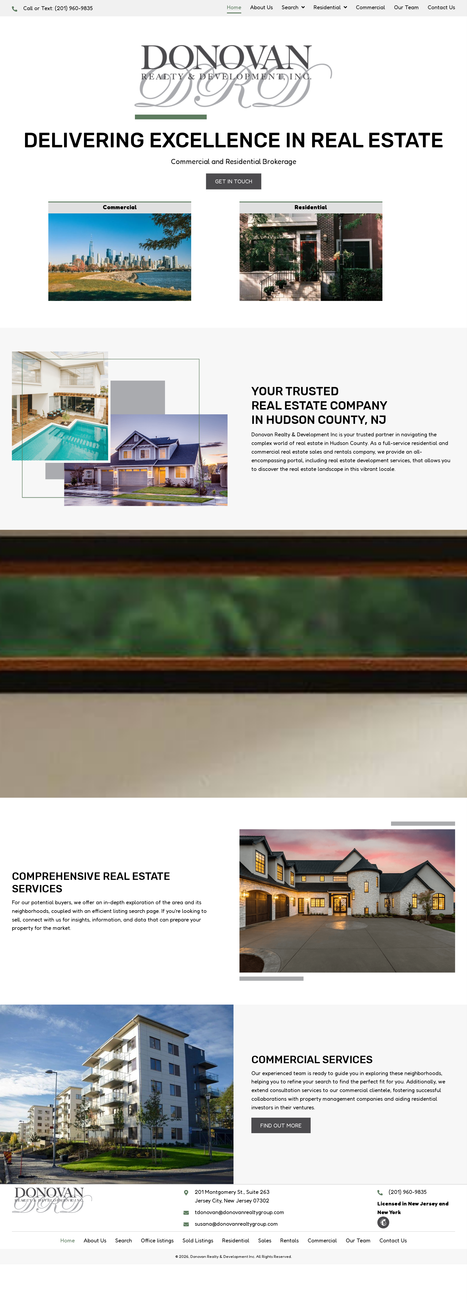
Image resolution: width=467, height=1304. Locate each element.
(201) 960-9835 (74, 8)
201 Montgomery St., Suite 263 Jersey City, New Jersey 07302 (232, 1196)
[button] (233, 181)
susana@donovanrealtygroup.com (236, 1223)
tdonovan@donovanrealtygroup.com (239, 1212)
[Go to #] (310, 251)
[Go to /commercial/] (119, 251)
